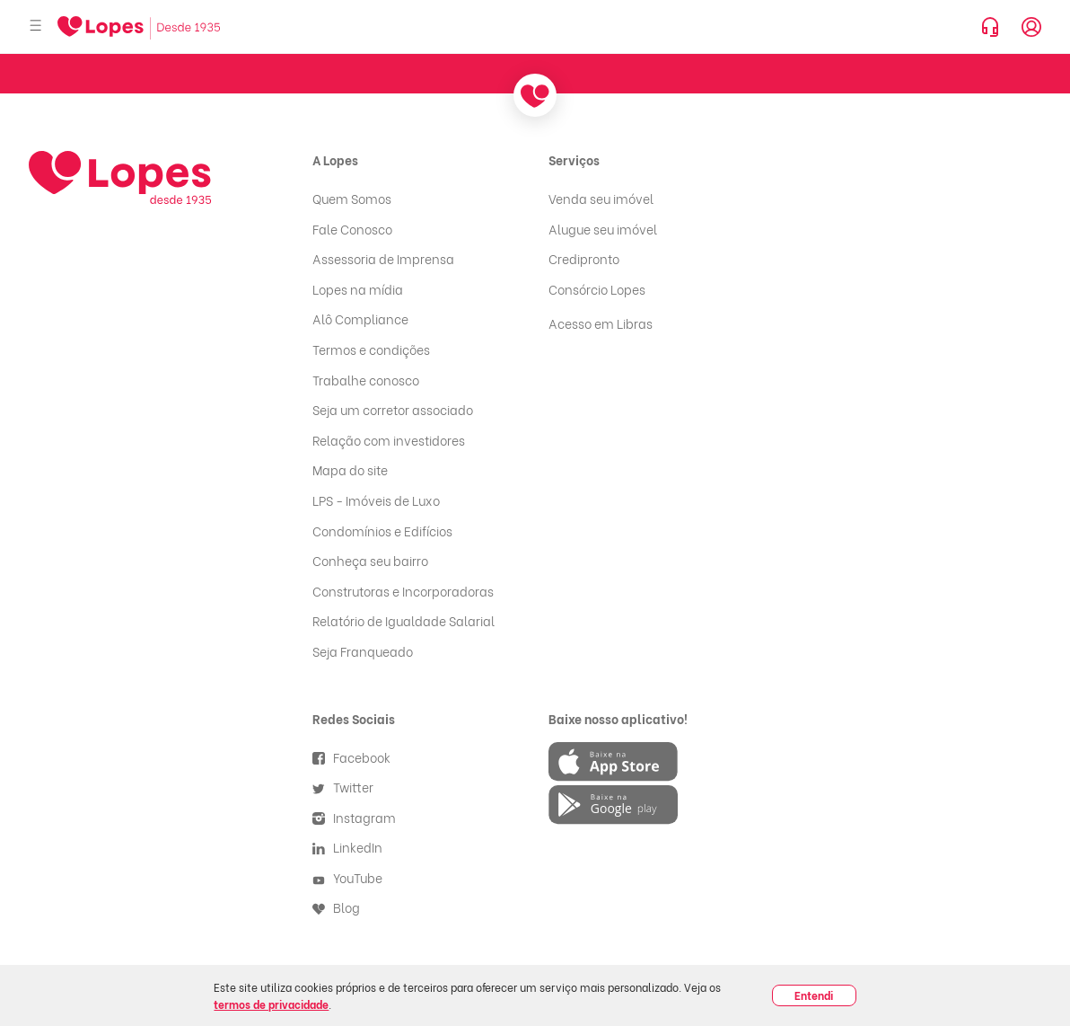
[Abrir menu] (36, 26)
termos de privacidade (271, 1004)
